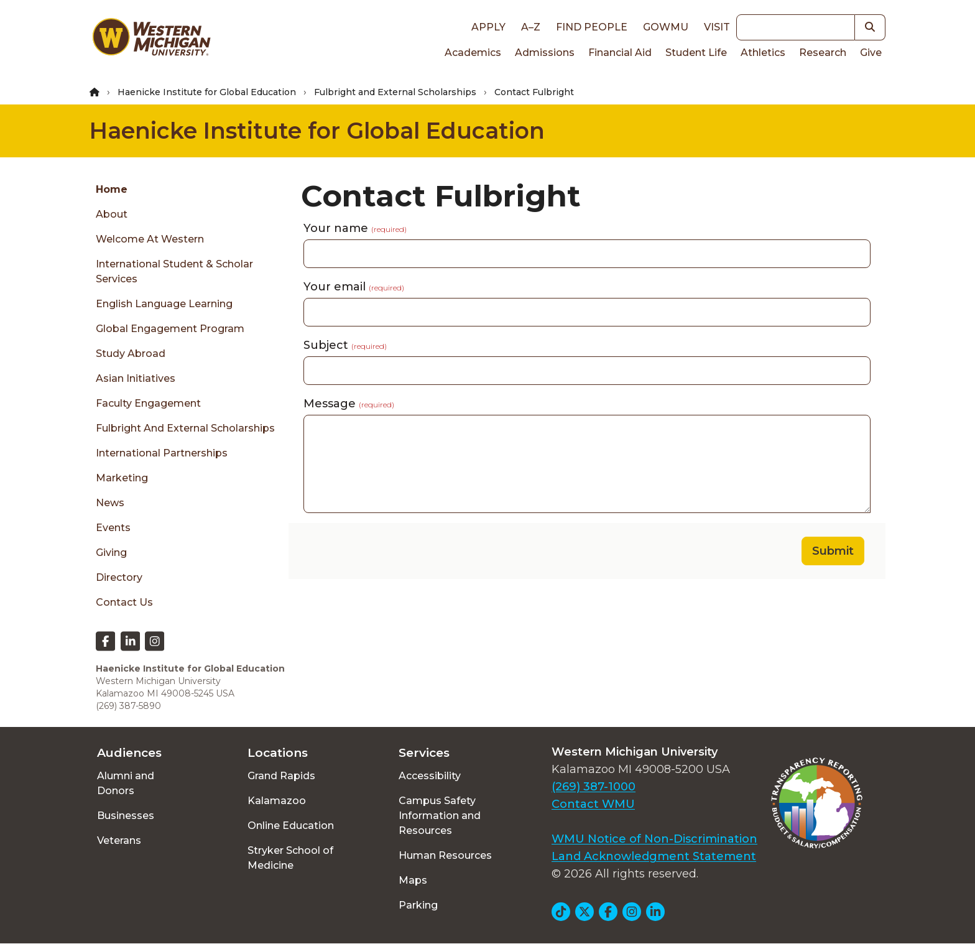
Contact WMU (593, 804)
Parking (418, 905)
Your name (355, 228)
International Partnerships (162, 453)
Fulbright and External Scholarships (395, 92)
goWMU (665, 27)
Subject (345, 345)
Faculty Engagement (148, 403)
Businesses (125, 815)
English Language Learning (164, 304)
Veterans (119, 840)
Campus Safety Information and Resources (440, 815)
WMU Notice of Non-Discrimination (654, 839)
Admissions (545, 52)
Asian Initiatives (135, 378)
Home (111, 189)
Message (348, 403)
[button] (870, 27)
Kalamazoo (276, 801)
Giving (111, 552)
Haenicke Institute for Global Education (207, 92)
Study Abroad (130, 353)
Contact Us (124, 602)
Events (113, 528)
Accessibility (430, 776)
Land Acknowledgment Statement (654, 856)
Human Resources (445, 855)
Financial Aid (620, 52)
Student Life (696, 52)
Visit (717, 27)
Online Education (290, 825)
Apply (488, 27)
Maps (413, 880)
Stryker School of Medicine (290, 858)
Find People (591, 27)
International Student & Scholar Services (174, 271)
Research (822, 52)
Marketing (122, 478)
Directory (119, 577)
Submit (833, 551)
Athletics (763, 52)
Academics (473, 52)
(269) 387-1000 (593, 787)
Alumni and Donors (125, 783)
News (110, 503)
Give (871, 52)
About (111, 214)
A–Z (530, 27)
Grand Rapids (281, 776)
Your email (353, 287)
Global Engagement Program (170, 329)
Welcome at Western (150, 239)
